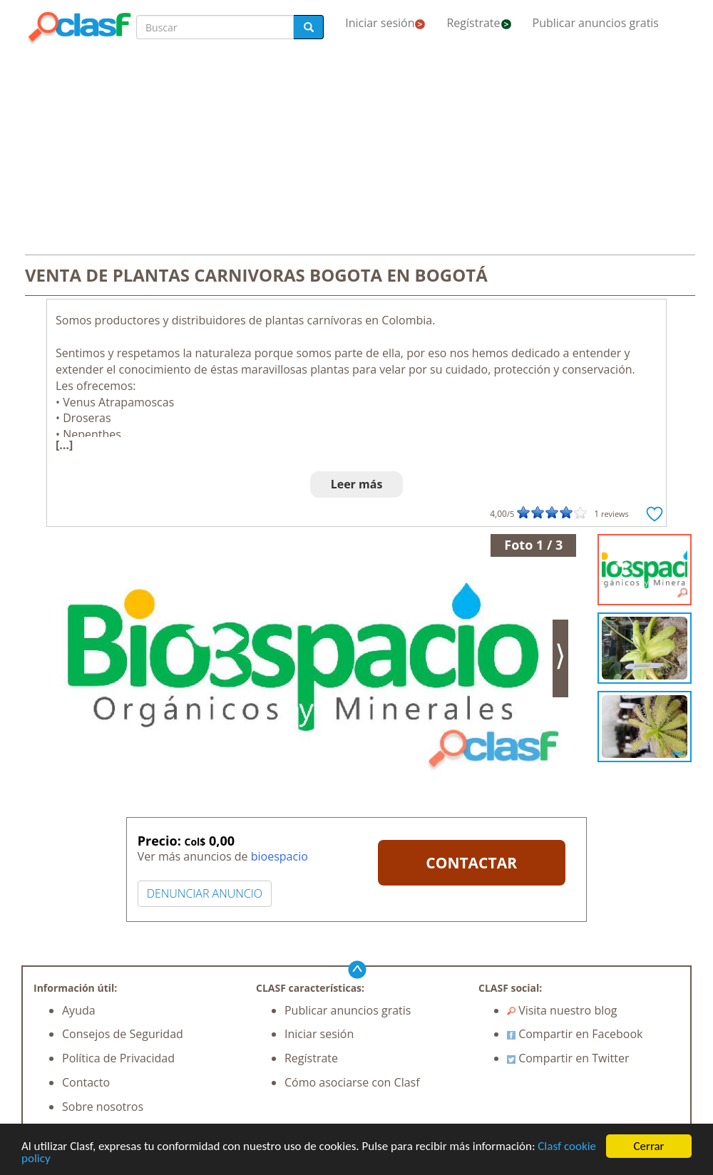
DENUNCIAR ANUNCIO (204, 893)
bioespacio (279, 856)
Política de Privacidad (118, 1058)
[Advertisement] (356, 151)
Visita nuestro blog (562, 1010)
